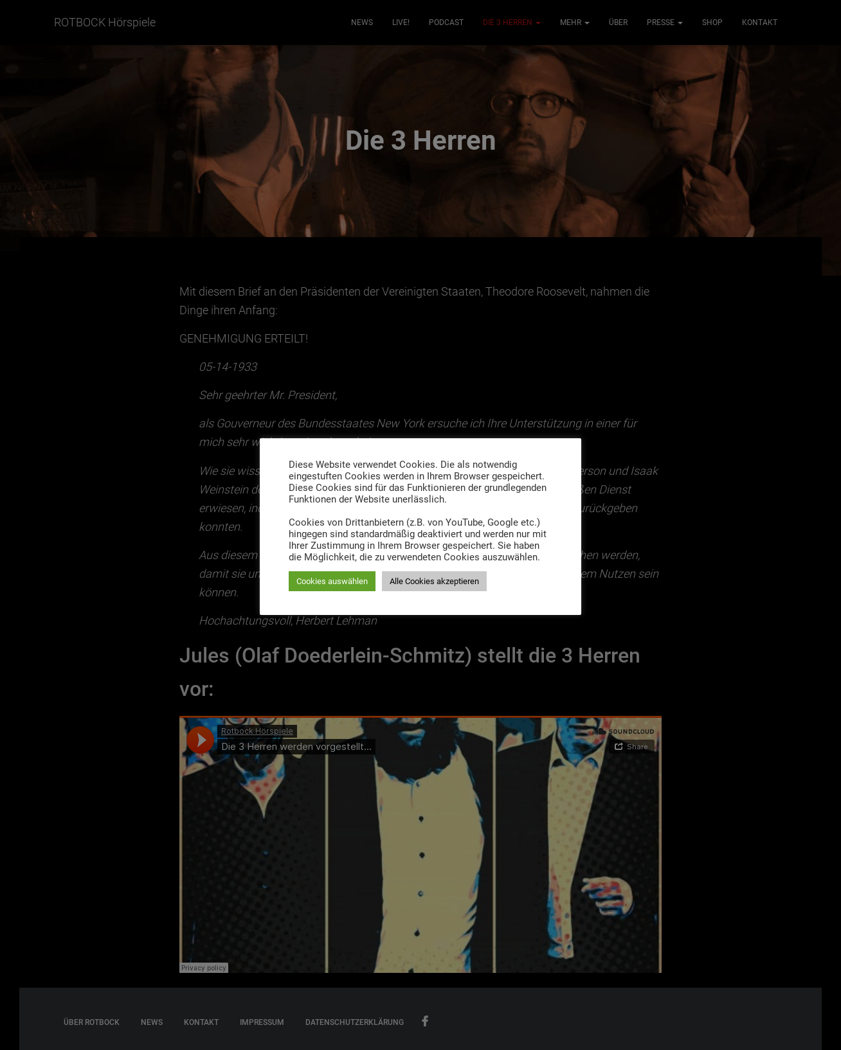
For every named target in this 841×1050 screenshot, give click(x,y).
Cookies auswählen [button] (332, 581)
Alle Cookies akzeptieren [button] (434, 581)
